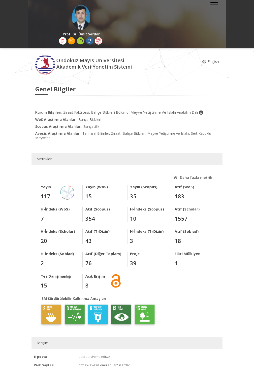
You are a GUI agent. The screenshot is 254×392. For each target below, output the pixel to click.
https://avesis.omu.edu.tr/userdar (104, 365)
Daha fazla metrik (192, 177)
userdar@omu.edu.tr (94, 356)
